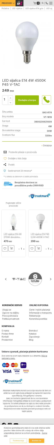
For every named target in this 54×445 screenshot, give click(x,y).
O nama (5, 330)
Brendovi (33, 330)
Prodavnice (7, 340)
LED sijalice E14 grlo (34, 8)
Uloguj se (6, 309)
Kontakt (5, 336)
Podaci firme (8, 333)
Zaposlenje (34, 336)
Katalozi (32, 333)
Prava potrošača (10, 316)
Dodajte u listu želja (17, 158)
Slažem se (36, 441)
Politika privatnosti (10, 319)
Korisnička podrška (38, 319)
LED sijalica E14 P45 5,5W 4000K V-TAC (40, 235)
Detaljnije (46, 145)
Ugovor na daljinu (10, 313)
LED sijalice (17, 8)
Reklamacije (34, 316)
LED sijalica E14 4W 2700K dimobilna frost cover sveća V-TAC (13, 236)
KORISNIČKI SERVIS (12, 305)
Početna (5, 8)
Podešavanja (18, 441)
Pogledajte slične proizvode (13, 204)
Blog (31, 340)
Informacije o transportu (40, 313)
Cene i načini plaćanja (39, 309)
